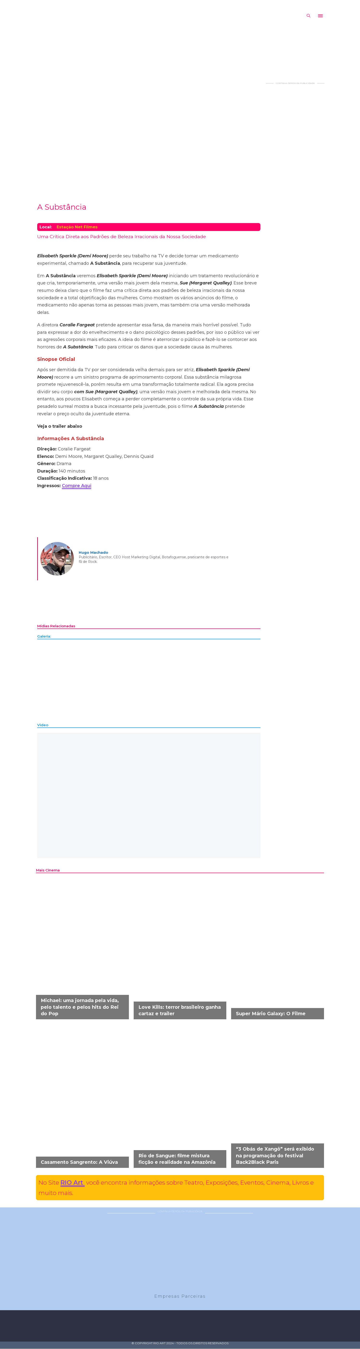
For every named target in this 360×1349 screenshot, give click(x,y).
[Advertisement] (295, 156)
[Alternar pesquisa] (308, 16)
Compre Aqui (76, 485)
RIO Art (72, 1182)
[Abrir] (320, 15)
